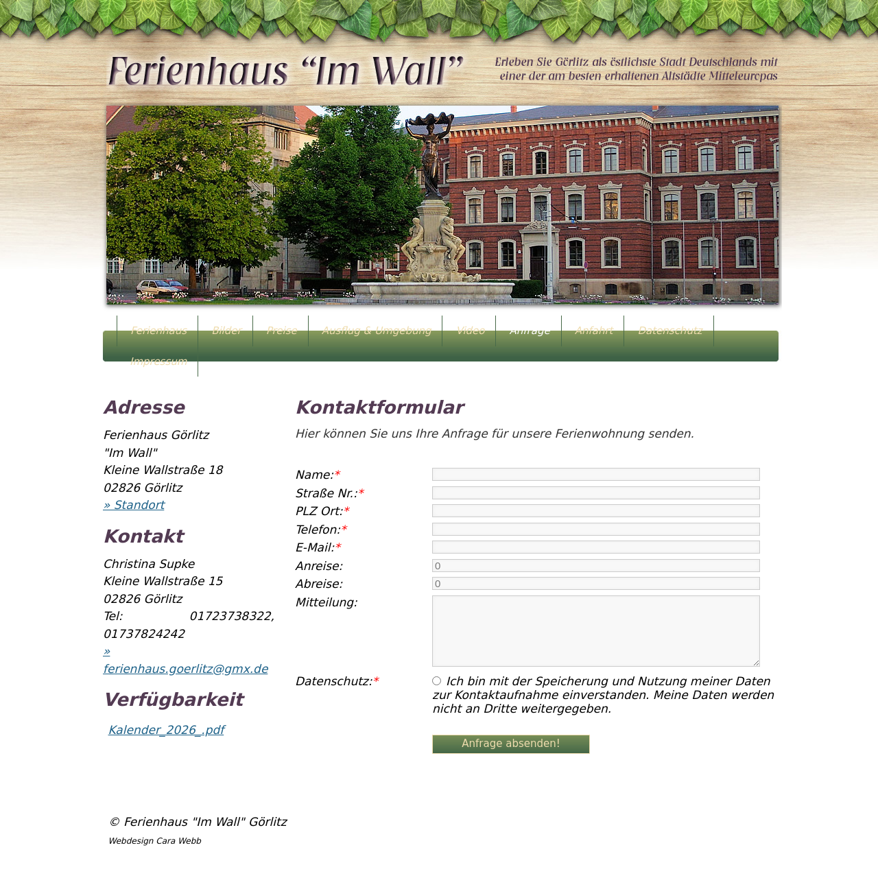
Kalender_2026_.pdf (166, 730)
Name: (317, 475)
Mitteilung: (326, 602)
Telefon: (320, 529)
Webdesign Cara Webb (154, 841)
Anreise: (318, 566)
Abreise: (318, 584)
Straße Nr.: (329, 493)
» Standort (133, 505)
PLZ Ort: (321, 511)
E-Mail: (317, 547)
